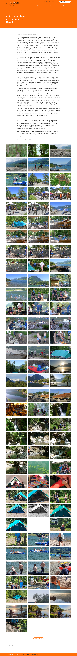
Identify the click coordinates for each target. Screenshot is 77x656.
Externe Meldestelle (46, 1)
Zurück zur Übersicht (38, 638)
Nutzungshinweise (35, 654)
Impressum (28, 654)
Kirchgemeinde (62, 1)
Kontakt (53, 1)
